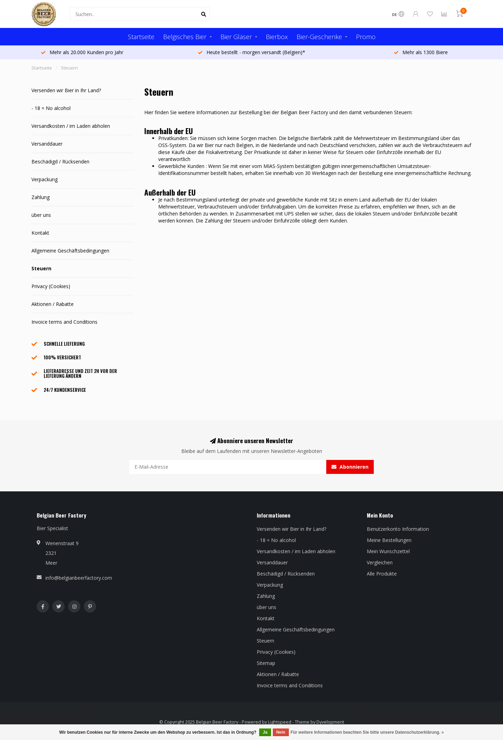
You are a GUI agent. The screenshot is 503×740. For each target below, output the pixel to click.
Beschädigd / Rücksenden (60, 161)
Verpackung (44, 179)
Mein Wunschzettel (388, 551)
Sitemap (266, 663)
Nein (280, 732)
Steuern (41, 268)
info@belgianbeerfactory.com (78, 577)
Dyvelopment (330, 722)
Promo (366, 36)
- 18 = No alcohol (51, 108)
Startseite (141, 36)
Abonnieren (350, 466)
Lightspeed (279, 722)
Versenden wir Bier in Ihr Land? (66, 90)
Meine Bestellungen (389, 540)
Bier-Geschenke (319, 36)
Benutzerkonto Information (398, 529)
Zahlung (40, 197)
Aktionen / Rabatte (52, 304)
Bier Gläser (236, 36)
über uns (41, 215)
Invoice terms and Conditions (64, 321)
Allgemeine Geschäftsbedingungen (70, 250)
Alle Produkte (382, 573)
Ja (265, 732)
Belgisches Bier (184, 36)
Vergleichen (380, 562)
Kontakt (40, 232)
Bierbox (277, 36)
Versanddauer (47, 143)
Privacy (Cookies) (50, 286)
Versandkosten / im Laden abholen (70, 126)
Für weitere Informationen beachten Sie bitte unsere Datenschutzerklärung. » (367, 732)
